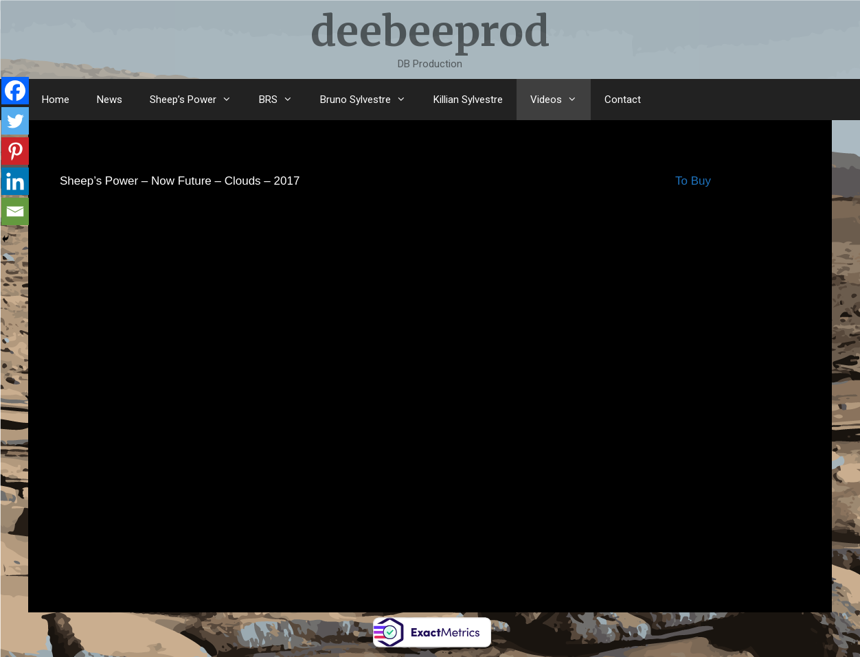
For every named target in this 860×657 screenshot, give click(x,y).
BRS (282, 99)
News (109, 99)
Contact (622, 99)
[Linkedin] (15, 181)
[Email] (15, 211)
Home (55, 99)
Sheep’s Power (197, 99)
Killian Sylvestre (468, 99)
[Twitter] (15, 121)
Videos (560, 99)
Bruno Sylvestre (370, 99)
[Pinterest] (15, 151)
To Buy (693, 180)
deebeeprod (430, 31)
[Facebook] (15, 90)
